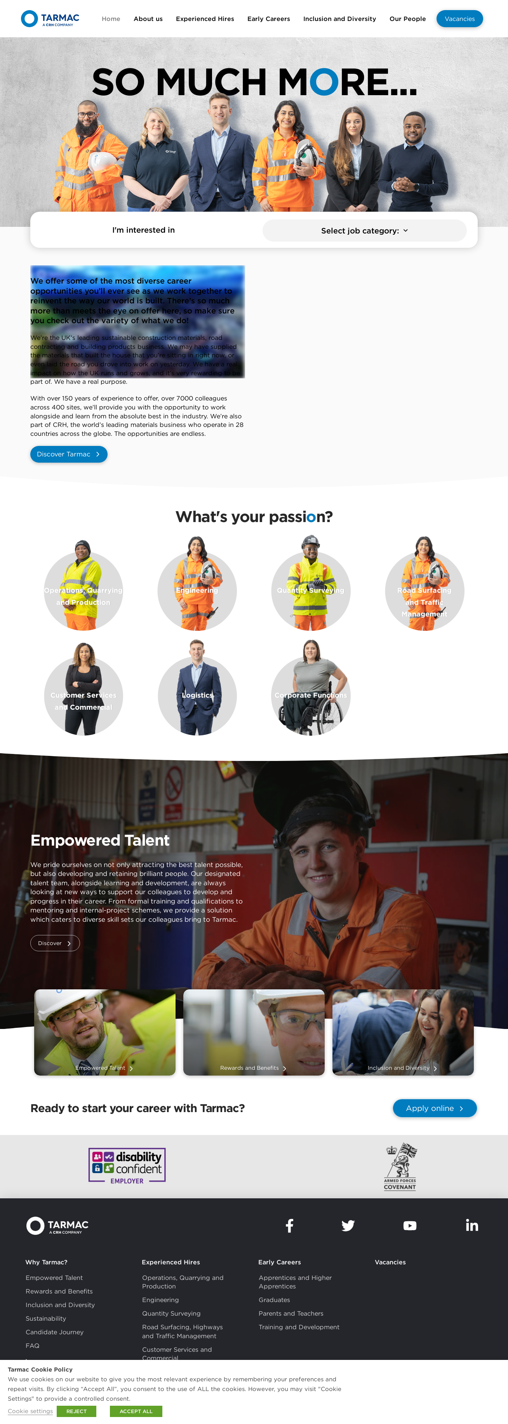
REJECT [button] (76, 1411)
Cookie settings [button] (30, 1411)
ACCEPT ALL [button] (136, 1411)
